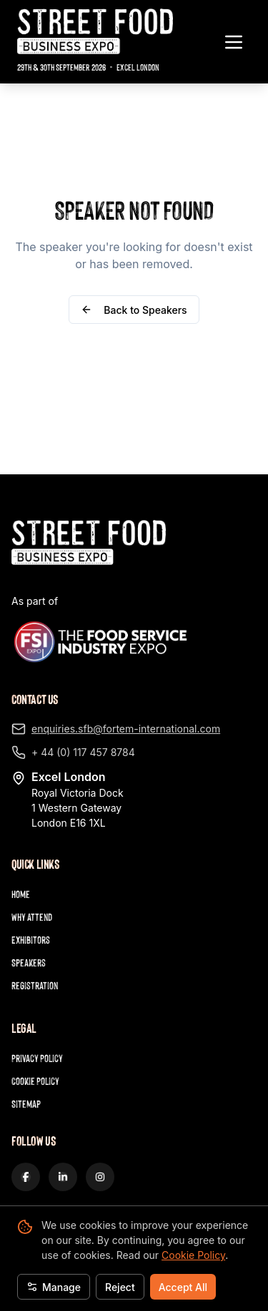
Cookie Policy (193, 1255)
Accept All (183, 1287)
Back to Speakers (134, 310)
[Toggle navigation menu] (234, 42)
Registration (34, 985)
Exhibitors (30, 940)
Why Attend (31, 917)
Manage (53, 1287)
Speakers (28, 963)
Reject (120, 1287)
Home (20, 894)
